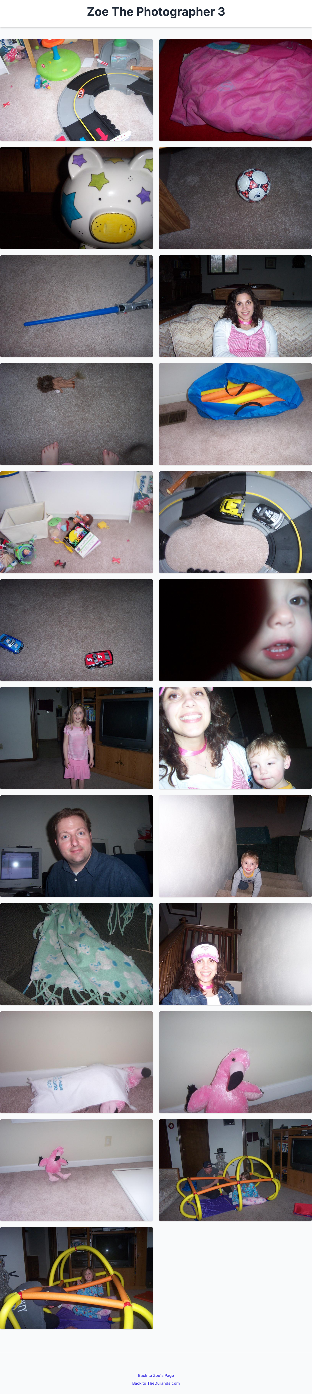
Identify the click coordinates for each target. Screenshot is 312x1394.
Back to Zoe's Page (156, 1375)
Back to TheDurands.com (156, 1383)
